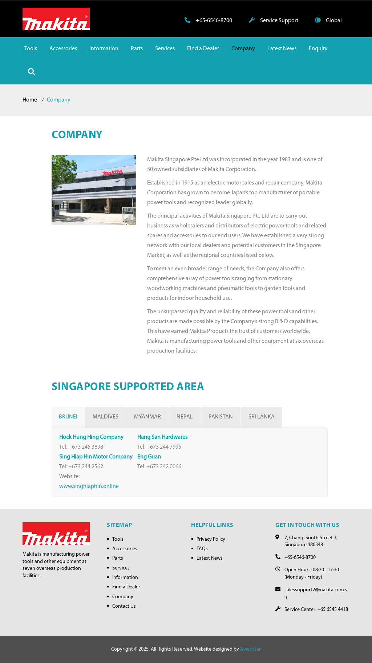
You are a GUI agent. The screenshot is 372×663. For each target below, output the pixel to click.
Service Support (273, 20)
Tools (118, 539)
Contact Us (124, 606)
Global (328, 20)
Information (125, 577)
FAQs (202, 549)
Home (30, 100)
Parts (117, 558)
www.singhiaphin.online (89, 486)
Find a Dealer (126, 587)
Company (122, 597)
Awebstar (250, 649)
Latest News (210, 558)
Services (121, 568)
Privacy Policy (211, 539)
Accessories (124, 549)
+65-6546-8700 (208, 20)
